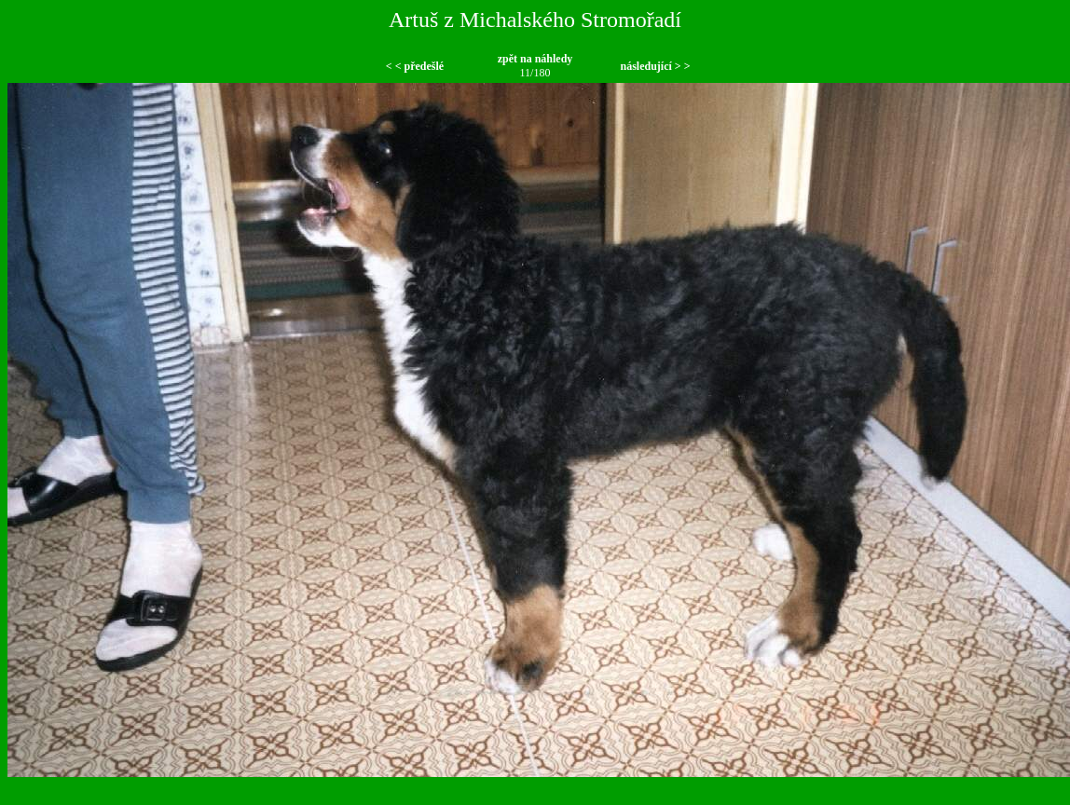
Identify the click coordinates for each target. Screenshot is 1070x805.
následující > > (655, 66)
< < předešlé (415, 66)
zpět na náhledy (535, 58)
